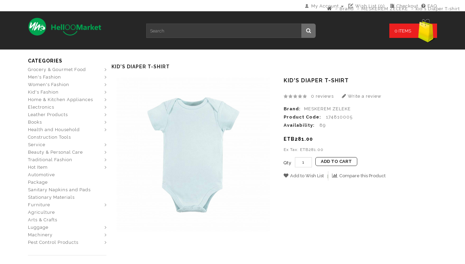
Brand (347, 8)
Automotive (41, 174)
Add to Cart (336, 161)
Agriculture (41, 212)
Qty (287, 162)
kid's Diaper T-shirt (438, 8)
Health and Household (54, 129)
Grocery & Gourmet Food (57, 69)
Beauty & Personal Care (55, 152)
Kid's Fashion (43, 92)
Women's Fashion (48, 84)
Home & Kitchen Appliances (60, 99)
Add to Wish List (304, 175)
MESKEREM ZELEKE (384, 8)
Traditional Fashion (50, 159)
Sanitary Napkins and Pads (59, 189)
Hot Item (38, 167)
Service (36, 144)
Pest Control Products (53, 242)
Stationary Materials (51, 197)
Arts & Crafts (42, 219)
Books (35, 122)
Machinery (40, 234)
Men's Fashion (44, 77)
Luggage (38, 227)
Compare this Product (359, 175)
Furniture (39, 204)
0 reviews (322, 96)
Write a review (361, 96)
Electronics (41, 107)
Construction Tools (49, 137)
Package (38, 182)
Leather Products (48, 114)
